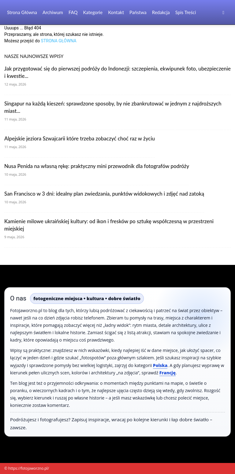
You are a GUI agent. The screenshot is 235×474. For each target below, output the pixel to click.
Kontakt (116, 12)
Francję (167, 373)
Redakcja (161, 12)
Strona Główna (22, 12)
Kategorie (93, 12)
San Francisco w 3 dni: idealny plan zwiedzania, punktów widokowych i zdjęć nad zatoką (104, 193)
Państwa (138, 12)
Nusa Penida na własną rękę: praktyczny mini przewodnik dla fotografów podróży (96, 166)
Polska (160, 365)
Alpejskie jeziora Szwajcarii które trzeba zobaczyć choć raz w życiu (79, 138)
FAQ (73, 12)
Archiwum (53, 12)
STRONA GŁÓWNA (58, 40)
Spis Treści (185, 12)
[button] (223, 12)
